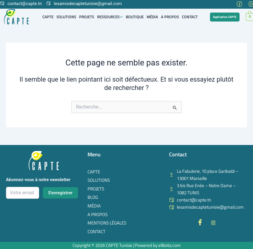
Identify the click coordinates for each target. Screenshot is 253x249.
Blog (93, 197)
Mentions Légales (107, 222)
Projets (86, 17)
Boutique (135, 17)
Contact (190, 17)
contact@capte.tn (21, 3)
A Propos (170, 17)
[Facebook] (238, 3)
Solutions (66, 17)
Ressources (110, 17)
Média (152, 17)
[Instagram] (250, 3)
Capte (47, 17)
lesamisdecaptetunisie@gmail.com (84, 3)
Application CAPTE (225, 17)
